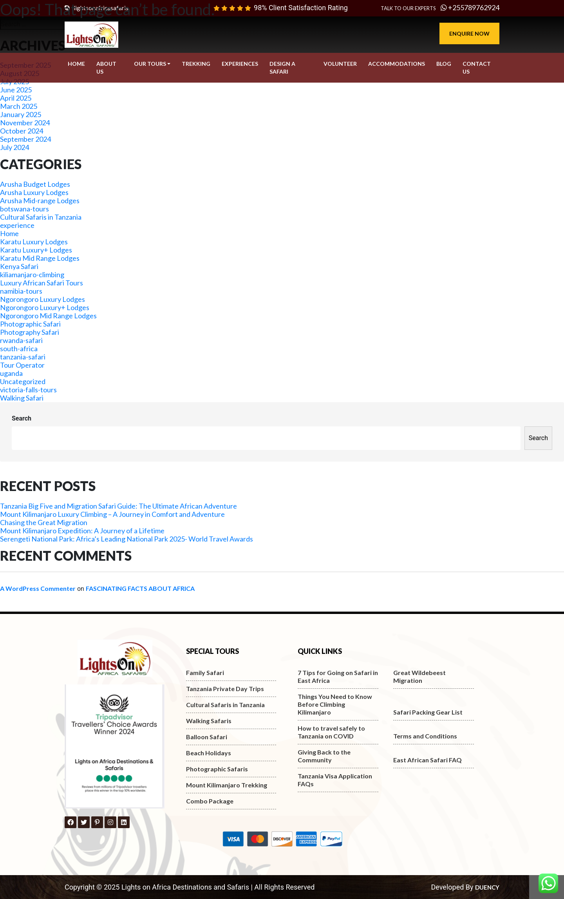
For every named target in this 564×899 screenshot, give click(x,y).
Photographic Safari (30, 324)
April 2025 (15, 98)
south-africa (19, 348)
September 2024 (25, 139)
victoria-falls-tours (28, 389)
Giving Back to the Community (324, 756)
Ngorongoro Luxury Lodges (42, 299)
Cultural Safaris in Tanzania (40, 217)
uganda (11, 373)
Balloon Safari (206, 736)
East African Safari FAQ (427, 760)
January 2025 (20, 114)
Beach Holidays (208, 752)
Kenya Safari (19, 266)
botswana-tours (24, 208)
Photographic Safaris (217, 769)
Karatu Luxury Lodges (34, 241)
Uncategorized (22, 381)
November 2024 (25, 122)
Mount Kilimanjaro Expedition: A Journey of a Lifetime (82, 530)
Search (21, 418)
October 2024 (21, 130)
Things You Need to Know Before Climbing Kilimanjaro (335, 704)
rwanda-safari (21, 340)
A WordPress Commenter (38, 588)
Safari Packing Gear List (428, 712)
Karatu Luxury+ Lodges (36, 250)
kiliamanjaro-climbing (32, 274)
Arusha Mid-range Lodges (40, 200)
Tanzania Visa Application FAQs (335, 779)
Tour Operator (22, 365)
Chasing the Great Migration (43, 522)
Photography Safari (29, 332)
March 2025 (18, 106)
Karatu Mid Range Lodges (40, 258)
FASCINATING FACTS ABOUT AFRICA (140, 588)
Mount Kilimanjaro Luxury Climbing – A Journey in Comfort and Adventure (112, 514)
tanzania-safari (22, 356)
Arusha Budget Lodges (35, 184)
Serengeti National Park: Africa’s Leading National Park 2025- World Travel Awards (126, 538)
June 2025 (16, 89)
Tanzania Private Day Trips (225, 688)
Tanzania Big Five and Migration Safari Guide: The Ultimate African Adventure (118, 506)
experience (17, 225)
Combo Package (209, 801)
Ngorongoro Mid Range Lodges (48, 315)
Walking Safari (21, 398)
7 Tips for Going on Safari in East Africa (338, 676)
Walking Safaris (208, 720)
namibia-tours (21, 291)
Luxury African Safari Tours (41, 282)
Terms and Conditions (425, 736)
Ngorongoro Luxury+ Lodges (44, 307)
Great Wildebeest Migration (419, 676)
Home (9, 233)
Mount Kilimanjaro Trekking (226, 785)
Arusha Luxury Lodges (34, 192)
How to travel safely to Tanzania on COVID (331, 732)
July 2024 (14, 147)
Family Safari (205, 672)
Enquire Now (469, 33)
